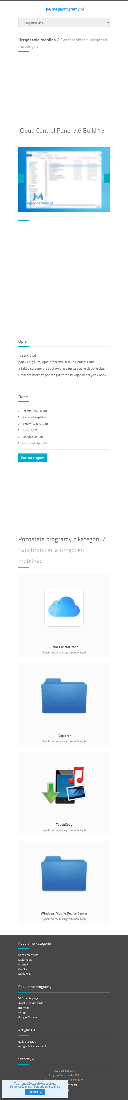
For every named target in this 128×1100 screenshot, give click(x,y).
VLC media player (29, 998)
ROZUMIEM (35, 1092)
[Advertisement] (73, 87)
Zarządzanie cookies (47, 1086)
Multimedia (25, 960)
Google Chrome (27, 1017)
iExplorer (64, 735)
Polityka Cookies (20, 1086)
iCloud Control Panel (64, 646)
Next (107, 178)
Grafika (22, 969)
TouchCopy (64, 824)
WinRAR (23, 1012)
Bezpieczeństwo (28, 955)
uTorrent (23, 1008)
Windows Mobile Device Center (64, 913)
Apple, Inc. (36, 443)
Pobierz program (33, 457)
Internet (23, 964)
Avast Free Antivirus (30, 1003)
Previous (21, 178)
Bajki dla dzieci (27, 1041)
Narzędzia (24, 974)
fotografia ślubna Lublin (32, 1046)
